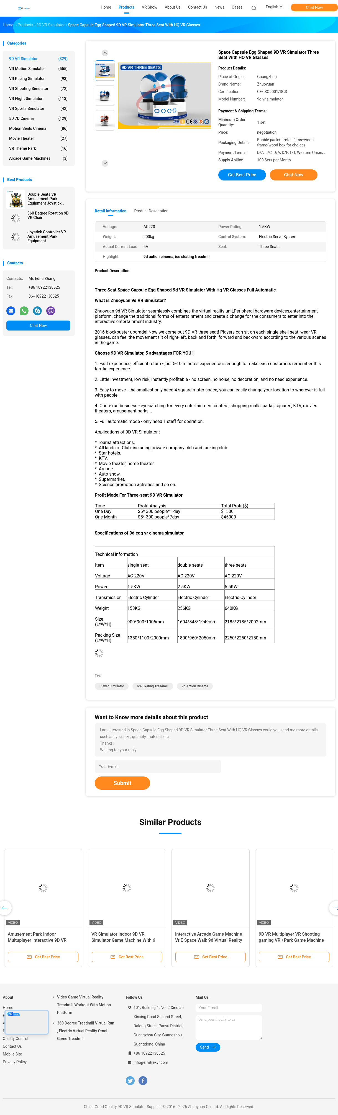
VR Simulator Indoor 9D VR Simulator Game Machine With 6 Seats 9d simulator (123, 940)
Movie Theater (38, 138)
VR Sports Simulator (38, 108)
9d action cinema (195, 686)
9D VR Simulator (38, 58)
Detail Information (110, 211)
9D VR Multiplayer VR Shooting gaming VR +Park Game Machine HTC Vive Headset (291, 940)
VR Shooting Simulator (38, 88)
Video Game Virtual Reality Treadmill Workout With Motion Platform (84, 1005)
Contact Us (12, 1046)
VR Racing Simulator (38, 78)
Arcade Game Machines (38, 158)
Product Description (151, 211)
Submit (122, 783)
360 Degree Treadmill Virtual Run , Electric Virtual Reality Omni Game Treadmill (85, 1031)
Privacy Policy (15, 1062)
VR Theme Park (38, 148)
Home (8, 1007)
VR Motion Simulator (38, 68)
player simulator (111, 686)
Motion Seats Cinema (38, 128)
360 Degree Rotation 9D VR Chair (48, 215)
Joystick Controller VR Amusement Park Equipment (46, 236)
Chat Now (314, 7)
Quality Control (15, 1038)
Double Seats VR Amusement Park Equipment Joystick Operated (44, 198)
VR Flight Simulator (38, 98)
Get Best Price (242, 174)
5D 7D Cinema (38, 118)
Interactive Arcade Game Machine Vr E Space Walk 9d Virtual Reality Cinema (208, 940)
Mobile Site (12, 1054)
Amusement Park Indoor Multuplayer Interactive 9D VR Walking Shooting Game (37, 940)
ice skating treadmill (152, 686)
